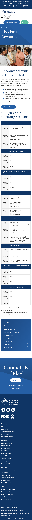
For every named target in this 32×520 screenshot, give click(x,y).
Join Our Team (5, 497)
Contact (3, 426)
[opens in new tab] (3, 410)
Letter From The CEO (7, 494)
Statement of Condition (7, 492)
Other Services (8, 344)
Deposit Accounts (6, 482)
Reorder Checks (8, 107)
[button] (28, 14)
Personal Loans (9, 341)
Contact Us (15, 380)
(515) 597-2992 (16, 388)
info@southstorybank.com (16, 385)
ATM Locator (5, 434)
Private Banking (5, 463)
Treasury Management (7, 477)
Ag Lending (4, 472)
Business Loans (5, 480)
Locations (4, 429)
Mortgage (4, 424)
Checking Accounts (6, 461)
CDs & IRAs (7, 338)
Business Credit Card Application (10, 470)
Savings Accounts (9, 329)
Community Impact (6, 499)
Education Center (7, 437)
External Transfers (9, 347)
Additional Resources (8, 431)
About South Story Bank (8, 489)
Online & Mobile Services (11, 332)
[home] (8, 12)
